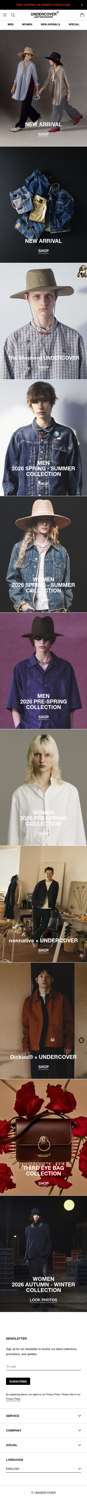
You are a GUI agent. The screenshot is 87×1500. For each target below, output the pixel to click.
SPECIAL (74, 24)
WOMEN (27, 24)
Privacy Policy (13, 1399)
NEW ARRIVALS (50, 24)
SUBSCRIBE (18, 1381)
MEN (10, 24)
